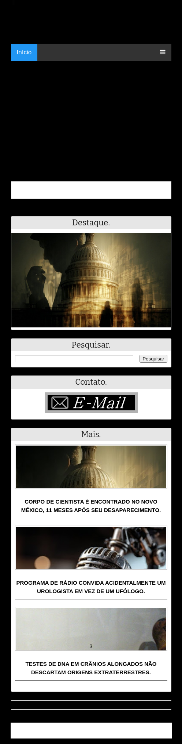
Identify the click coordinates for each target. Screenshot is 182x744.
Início (24, 52)
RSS (162, 734)
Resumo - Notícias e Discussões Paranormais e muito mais (92, 728)
